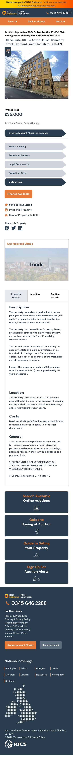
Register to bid (50, 644)
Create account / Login (20, 644)
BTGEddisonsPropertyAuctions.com (36, 5)
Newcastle (41, 674)
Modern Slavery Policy (16, 622)
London (25, 674)
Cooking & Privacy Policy (17, 619)
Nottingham (58, 674)
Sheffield (10, 680)
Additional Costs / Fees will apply (22, 123)
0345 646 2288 (57, 12)
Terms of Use (20, 737)
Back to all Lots (36, 21)
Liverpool (10, 674)
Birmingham (11, 668)
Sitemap (9, 636)
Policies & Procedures (16, 615)
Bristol (24, 668)
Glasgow (40, 668)
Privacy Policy (37, 737)
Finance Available (18, 194)
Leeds (55, 668)
